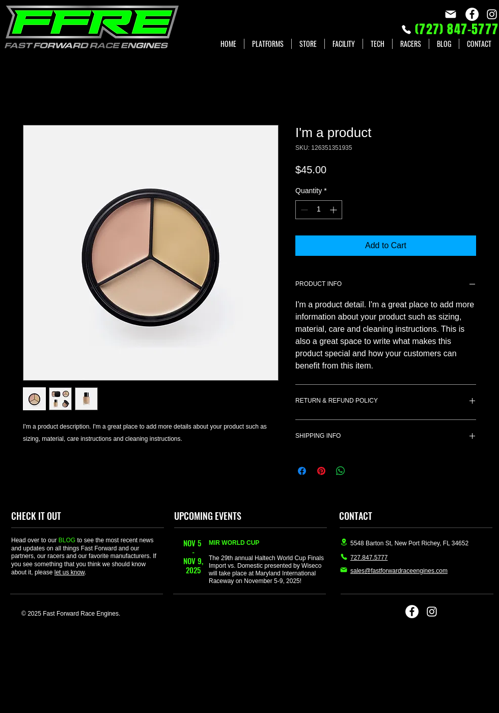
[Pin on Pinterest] (321, 471)
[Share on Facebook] (302, 471)
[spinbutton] (319, 210)
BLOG (67, 540)
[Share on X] (360, 471)
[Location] (343, 542)
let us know (69, 572)
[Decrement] (303, 210)
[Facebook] (472, 14)
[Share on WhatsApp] (341, 471)
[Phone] (406, 29)
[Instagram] (491, 14)
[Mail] (450, 14)
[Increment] (334, 210)
